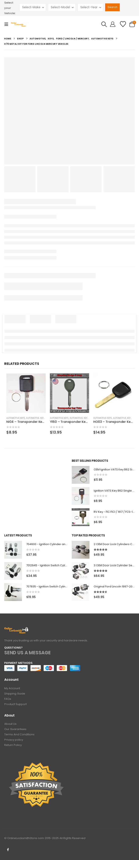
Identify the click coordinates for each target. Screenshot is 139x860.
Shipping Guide (14, 694)
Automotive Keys (15, 418)
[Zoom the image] (16, 629)
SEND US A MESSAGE (27, 652)
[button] (7, 24)
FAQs (7, 699)
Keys (42, 418)
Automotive (32, 418)
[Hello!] (112, 24)
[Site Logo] (19, 24)
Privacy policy (13, 740)
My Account (12, 688)
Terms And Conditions (19, 734)
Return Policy (13, 745)
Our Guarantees (15, 729)
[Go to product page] (26, 393)
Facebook (8, 849)
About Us (10, 724)
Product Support (15, 704)
